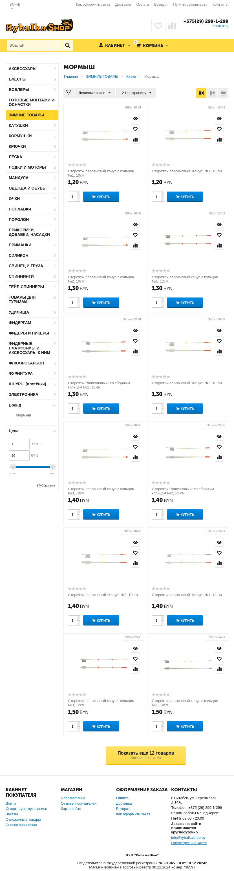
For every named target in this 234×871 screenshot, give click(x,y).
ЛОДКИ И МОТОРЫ (27, 167)
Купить (103, 197)
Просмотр (135, 118)
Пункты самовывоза (190, 4)
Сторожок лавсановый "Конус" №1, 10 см (187, 171)
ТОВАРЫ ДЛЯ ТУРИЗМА (22, 299)
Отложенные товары (23, 819)
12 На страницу (135, 93)
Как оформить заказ (93, 4)
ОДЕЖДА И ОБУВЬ (27, 188)
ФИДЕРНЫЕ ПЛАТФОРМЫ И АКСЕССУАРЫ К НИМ (29, 348)
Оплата (142, 4)
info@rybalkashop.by (188, 837)
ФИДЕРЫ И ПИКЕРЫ (29, 333)
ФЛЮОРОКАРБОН (26, 363)
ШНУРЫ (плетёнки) (27, 384)
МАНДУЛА (18, 177)
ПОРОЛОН (19, 219)
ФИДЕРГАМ (20, 322)
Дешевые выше (95, 93)
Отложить (135, 128)
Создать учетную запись (26, 809)
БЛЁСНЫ (18, 79)
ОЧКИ (14, 198)
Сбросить (48, 485)
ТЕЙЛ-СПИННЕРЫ (26, 286)
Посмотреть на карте (189, 843)
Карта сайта (71, 809)
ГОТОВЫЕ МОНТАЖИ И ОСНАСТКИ (31, 102)
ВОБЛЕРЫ (19, 89)
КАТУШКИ (18, 125)
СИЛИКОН (18, 255)
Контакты (220, 4)
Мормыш (23, 415)
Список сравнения (21, 825)
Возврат (161, 4)
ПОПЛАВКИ (20, 209)
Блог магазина (73, 798)
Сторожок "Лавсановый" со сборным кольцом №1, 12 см (99, 385)
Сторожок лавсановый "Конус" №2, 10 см (187, 383)
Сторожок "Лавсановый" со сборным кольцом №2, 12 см (183, 491)
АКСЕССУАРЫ (23, 68)
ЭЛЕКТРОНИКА (23, 394)
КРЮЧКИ (17, 146)
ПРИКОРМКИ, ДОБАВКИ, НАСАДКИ (29, 232)
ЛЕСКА (15, 157)
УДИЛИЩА (19, 312)
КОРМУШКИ (20, 136)
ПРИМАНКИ (20, 245)
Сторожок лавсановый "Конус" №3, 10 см (103, 595)
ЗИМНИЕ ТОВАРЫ (26, 115)
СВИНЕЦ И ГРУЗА (26, 266)
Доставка (123, 4)
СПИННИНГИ (21, 276)
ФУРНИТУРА (21, 373)
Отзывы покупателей (79, 803)
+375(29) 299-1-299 (206, 21)
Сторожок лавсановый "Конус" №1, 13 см (187, 595)
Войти (11, 803)
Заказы (12, 814)
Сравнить (135, 139)
